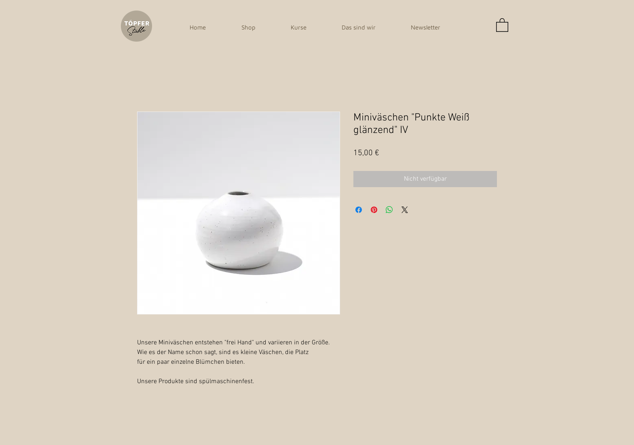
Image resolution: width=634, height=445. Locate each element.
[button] (502, 24)
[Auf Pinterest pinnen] (374, 210)
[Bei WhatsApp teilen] (389, 210)
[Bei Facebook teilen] (358, 210)
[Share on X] (405, 210)
